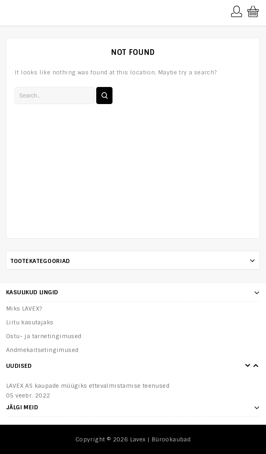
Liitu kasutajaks (29, 322)
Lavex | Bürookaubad (160, 439)
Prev (248, 366)
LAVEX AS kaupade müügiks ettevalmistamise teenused (87, 385)
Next (256, 366)
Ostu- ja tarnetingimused (44, 336)
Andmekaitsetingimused (42, 350)
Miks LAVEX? (24, 308)
